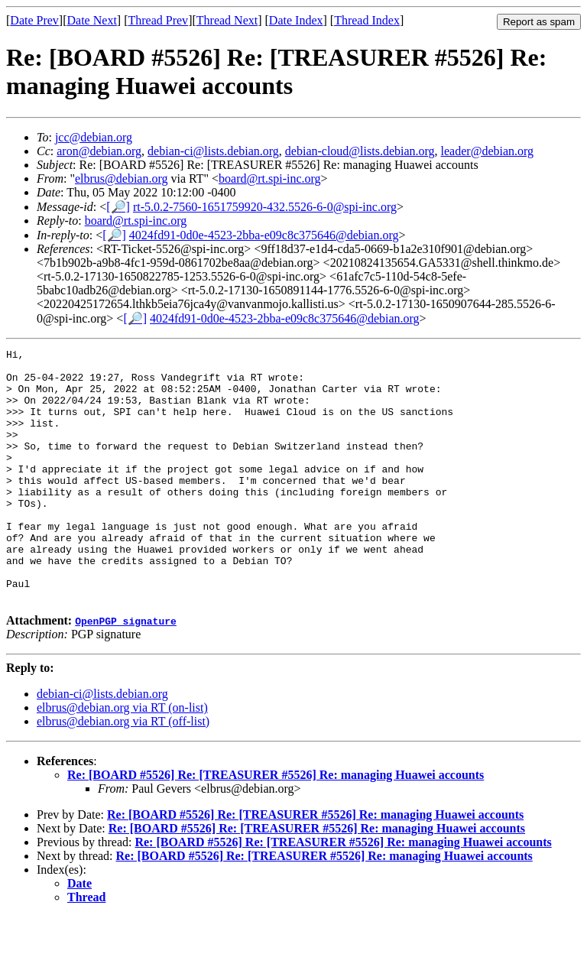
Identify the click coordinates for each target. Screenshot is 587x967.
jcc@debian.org (93, 137)
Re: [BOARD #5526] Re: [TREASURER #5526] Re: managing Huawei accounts (275, 825)
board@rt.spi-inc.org (270, 178)
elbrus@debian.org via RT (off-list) (123, 771)
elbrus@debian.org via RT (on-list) (122, 757)
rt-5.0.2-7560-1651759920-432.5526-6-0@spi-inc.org (265, 206)
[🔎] (118, 206)
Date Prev (34, 20)
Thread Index (367, 20)
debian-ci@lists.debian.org (213, 150)
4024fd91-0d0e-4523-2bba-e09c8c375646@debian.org (264, 235)
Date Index (296, 20)
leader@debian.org (487, 150)
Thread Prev (158, 20)
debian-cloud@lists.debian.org (360, 150)
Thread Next (227, 20)
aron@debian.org (99, 150)
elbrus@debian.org (121, 178)
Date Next (92, 20)
